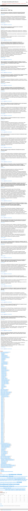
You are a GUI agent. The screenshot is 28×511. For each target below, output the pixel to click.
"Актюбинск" (2, 353)
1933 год (2, 423)
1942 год (2, 438)
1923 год (2, 407)
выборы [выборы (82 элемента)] (18, 480)
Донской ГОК (2, 449)
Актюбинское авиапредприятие (5, 446)
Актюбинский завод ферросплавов (5, 444)
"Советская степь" (3, 371)
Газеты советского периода (4, 389)
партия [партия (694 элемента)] (5, 488)
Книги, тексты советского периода (5, 457)
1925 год (2, 410)
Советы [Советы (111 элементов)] (3, 480)
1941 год (2, 436)
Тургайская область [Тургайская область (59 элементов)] (9, 480)
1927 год (2, 414)
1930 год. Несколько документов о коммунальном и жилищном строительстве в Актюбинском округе (12, 27)
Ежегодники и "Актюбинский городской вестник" (7, 459)
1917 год (2, 397)
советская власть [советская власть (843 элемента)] (10, 489)
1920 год (2, 402)
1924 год (2, 409)
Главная (2, 8)
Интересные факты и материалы (5, 393)
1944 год (2, 441)
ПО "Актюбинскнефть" (4, 453)
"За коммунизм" (3, 358)
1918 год (2, 399)
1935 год (2, 427)
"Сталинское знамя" (3, 375)
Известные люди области (4, 390)
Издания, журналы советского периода (6, 392)
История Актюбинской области (10, 1)
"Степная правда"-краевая (4, 381)
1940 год (2, 435)
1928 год (2, 415)
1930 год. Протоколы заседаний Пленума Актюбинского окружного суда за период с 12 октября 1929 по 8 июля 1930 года (14, 304)
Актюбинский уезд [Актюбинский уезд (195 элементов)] (3, 479)
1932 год (2, 422)
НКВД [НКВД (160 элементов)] (22, 479)
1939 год (2, 433)
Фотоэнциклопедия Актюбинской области (6, 466)
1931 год (2, 420)
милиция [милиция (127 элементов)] (25, 486)
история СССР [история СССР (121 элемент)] (16, 486)
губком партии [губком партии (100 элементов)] (2, 482)
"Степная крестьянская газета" (5, 379)
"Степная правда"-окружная (4, 383)
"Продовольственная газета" (5, 370)
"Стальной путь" (3, 376)
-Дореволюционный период (4, 396)
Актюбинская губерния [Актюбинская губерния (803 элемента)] (15, 474)
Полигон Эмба (3, 454)
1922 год (2, 405)
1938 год (2, 431)
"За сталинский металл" (4, 361)
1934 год (2, 425)
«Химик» (2, 387)
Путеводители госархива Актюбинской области (7, 471)
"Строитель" (2, 384)
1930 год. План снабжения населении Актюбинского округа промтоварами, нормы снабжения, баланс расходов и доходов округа (14, 104)
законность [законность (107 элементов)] (11, 482)
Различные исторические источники (5, 458)
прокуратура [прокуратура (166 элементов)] (13, 488)
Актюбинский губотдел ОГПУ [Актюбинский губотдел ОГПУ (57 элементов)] (17, 476)
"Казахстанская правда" (4, 363)
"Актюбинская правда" (4, 355)
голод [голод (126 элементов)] (23, 480)
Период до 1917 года (3, 461)
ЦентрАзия (1, 505)
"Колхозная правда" (3, 368)
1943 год (2, 440)
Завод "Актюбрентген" (4, 451)
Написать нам (2, 470)
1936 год (2, 428)
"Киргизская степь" (3, 366)
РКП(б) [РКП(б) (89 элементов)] (27, 479)
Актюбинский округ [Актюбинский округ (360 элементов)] (11, 477)
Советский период (3, 462)
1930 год (3, 24)
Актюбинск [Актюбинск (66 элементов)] (4, 474)
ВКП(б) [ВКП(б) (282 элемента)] (16, 479)
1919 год (2, 401)
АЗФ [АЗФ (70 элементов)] (0, 474)
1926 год (2, 412)
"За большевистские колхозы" (5, 357)
